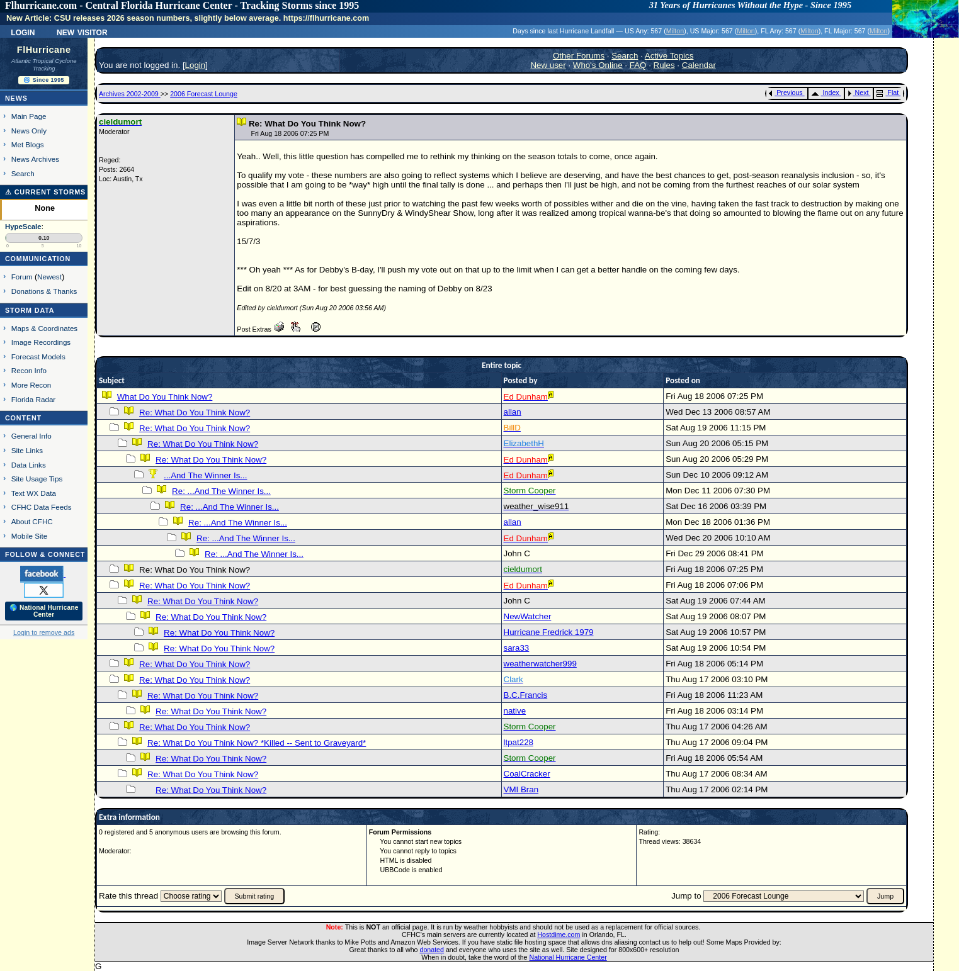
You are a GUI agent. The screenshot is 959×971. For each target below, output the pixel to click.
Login (23, 31)
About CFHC (32, 521)
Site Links (27, 450)
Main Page (29, 116)
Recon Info (29, 370)
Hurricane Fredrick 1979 (549, 632)
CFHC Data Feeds (41, 507)
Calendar (699, 65)
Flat (887, 92)
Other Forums (578, 55)
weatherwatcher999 (540, 663)
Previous (785, 92)
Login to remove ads (43, 632)
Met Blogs (27, 144)
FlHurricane (44, 50)
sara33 (517, 648)
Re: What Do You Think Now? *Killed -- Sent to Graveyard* (256, 743)
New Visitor (82, 31)
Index (825, 92)
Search (23, 173)
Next (858, 92)
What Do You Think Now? (165, 396)
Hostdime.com (558, 934)
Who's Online (598, 65)
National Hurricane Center (568, 957)
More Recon (31, 385)
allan (512, 412)
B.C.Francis (526, 695)
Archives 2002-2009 (130, 94)
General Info (31, 436)
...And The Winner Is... (205, 475)
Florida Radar (33, 399)
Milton (675, 31)
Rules (664, 65)
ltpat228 (518, 742)
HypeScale (23, 226)
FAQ (638, 65)
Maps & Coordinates (44, 328)
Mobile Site (29, 536)
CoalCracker (527, 773)
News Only (29, 130)
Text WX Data (33, 493)
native (515, 711)
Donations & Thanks (44, 291)
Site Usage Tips (37, 478)
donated (431, 949)
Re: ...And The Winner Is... (221, 491)
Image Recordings (41, 342)
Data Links (28, 465)
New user (547, 65)
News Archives (35, 159)
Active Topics (669, 55)
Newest (49, 276)
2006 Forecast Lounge (203, 94)
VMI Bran (521, 789)
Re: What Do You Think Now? (194, 412)
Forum (22, 276)
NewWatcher (528, 616)
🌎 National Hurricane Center (44, 611)
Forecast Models (38, 356)
